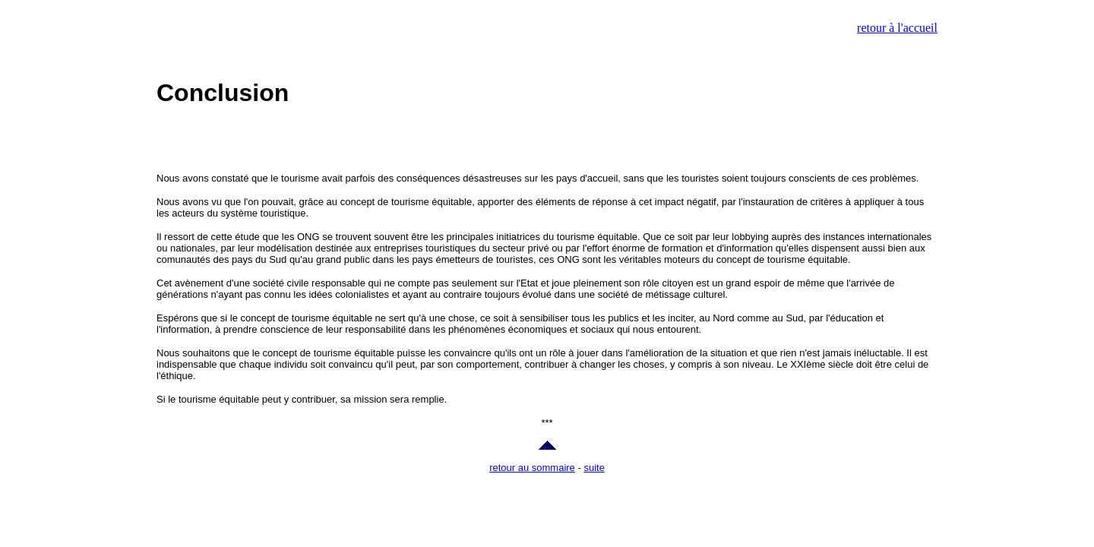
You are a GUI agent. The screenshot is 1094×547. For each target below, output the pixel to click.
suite (593, 467)
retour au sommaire (532, 467)
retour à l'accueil (897, 27)
